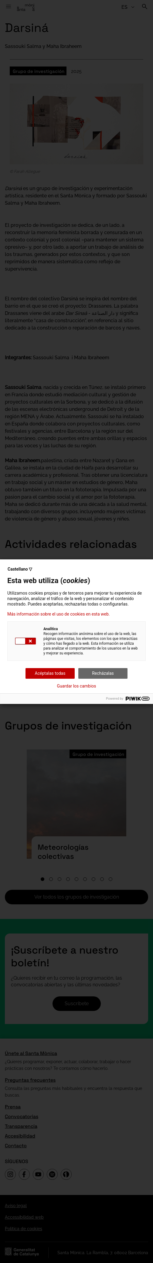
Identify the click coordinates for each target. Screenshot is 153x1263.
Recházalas (103, 673)
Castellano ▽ (20, 569)
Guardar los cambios (76, 686)
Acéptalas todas (50, 673)
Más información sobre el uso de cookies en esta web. (58, 614)
